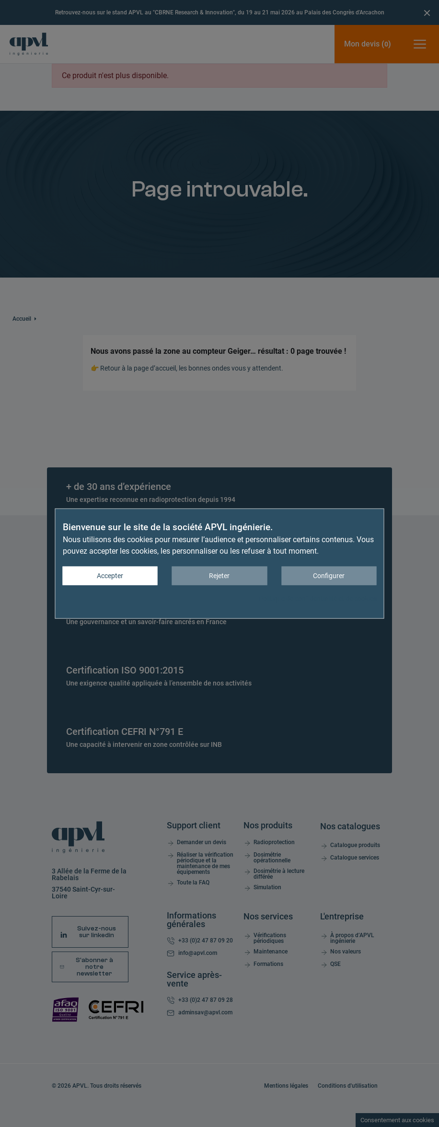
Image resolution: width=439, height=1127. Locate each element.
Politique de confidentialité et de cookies (318, 599)
